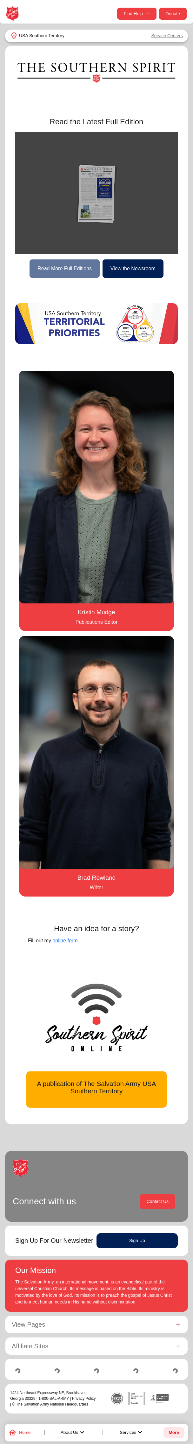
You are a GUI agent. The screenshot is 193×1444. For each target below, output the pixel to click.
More (174, 1432)
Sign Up (137, 1240)
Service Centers (167, 35)
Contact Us (158, 1201)
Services (132, 1432)
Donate (173, 13)
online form (64, 940)
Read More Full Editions (64, 268)
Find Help (137, 13)
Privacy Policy (84, 1398)
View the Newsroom (133, 268)
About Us (73, 1432)
